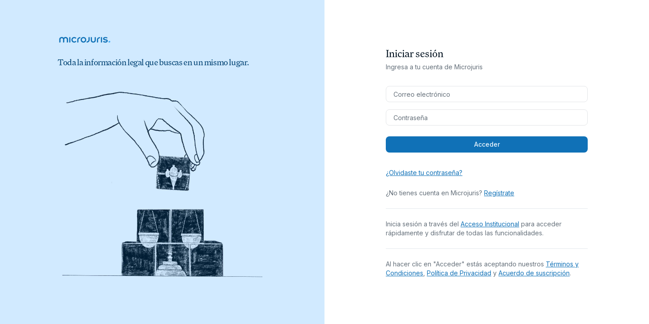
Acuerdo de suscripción (534, 273)
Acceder (487, 144)
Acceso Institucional (490, 224)
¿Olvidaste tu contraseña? (424, 172)
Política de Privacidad (459, 273)
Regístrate (499, 193)
